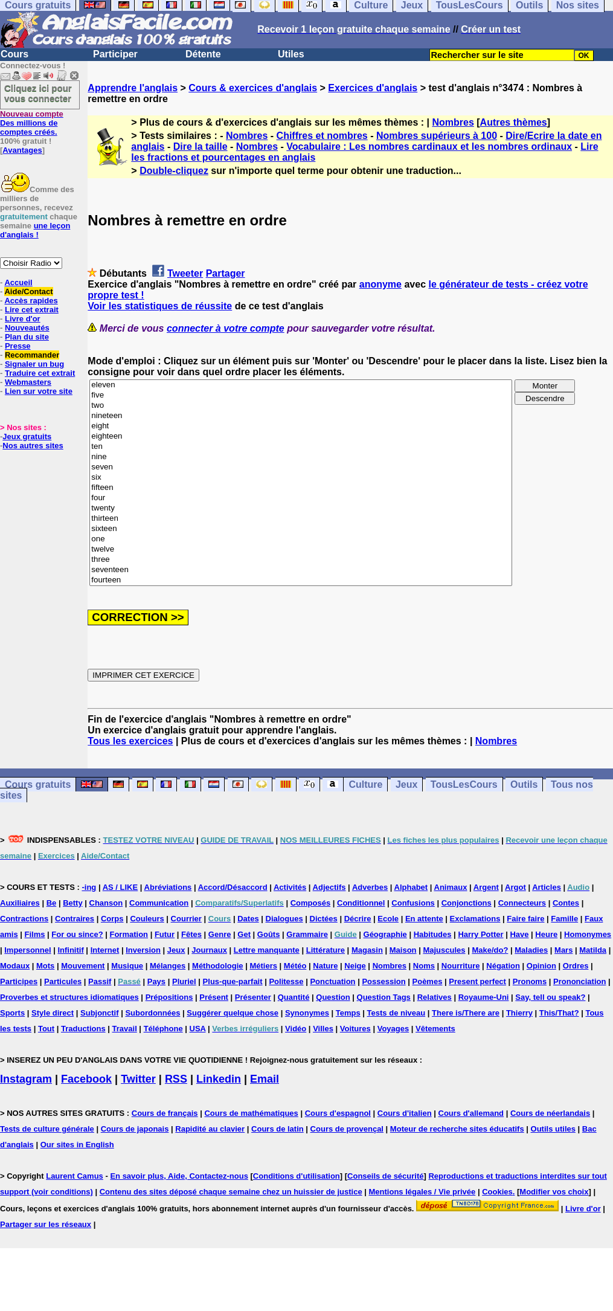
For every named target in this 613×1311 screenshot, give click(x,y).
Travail (124, 1028)
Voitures (355, 1028)
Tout (46, 1028)
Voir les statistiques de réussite (160, 306)
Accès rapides (30, 300)
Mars (563, 950)
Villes (323, 1028)
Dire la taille (200, 146)
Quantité (294, 997)
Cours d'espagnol (338, 1113)
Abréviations (168, 887)
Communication (158, 902)
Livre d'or (22, 318)
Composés (310, 902)
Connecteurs (522, 902)
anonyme (380, 284)
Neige (354, 965)
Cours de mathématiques (251, 1113)
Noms (424, 965)
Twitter (138, 1079)
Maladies (531, 950)
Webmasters (28, 382)
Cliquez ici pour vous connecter (38, 93)
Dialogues (284, 918)
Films (35, 934)
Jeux (406, 784)
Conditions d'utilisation (296, 1176)
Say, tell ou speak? (550, 997)
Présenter (253, 997)
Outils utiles (553, 1128)
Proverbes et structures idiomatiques (69, 997)
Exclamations (475, 918)
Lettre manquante (267, 950)
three (301, 560)
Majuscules (444, 950)
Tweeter (185, 273)
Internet (105, 950)
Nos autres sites (32, 445)
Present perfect (477, 981)
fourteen (301, 580)
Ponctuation (332, 981)
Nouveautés (27, 327)
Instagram (26, 1079)
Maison (403, 950)
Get (244, 934)
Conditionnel (361, 902)
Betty (73, 902)
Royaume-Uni (483, 997)
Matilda (592, 950)
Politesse (286, 981)
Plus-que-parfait (233, 981)
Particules (63, 981)
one (301, 539)
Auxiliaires (20, 902)
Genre (219, 934)
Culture (365, 784)
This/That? (559, 1012)
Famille (564, 918)
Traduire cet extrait (40, 373)
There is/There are (465, 1012)
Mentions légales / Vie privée (422, 1191)
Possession (383, 981)
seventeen (301, 570)
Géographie (385, 934)
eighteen (301, 436)
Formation (128, 934)
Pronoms (530, 981)
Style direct (52, 1012)
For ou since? (77, 934)
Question (333, 997)
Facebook (86, 1079)
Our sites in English (77, 1144)
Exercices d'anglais (372, 88)
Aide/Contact (28, 291)
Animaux (450, 887)
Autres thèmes (513, 122)
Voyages (393, 1028)
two (301, 406)
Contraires (74, 918)
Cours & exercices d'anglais (252, 88)
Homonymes (587, 934)
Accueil (18, 282)
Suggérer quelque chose (232, 1012)
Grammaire (307, 934)
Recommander (32, 354)
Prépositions (169, 997)
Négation (503, 965)
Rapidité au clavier (210, 1128)
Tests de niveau (396, 1012)
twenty (301, 508)
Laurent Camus (74, 1176)
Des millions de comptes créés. (31, 123)
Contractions (24, 918)
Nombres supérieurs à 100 (436, 135)
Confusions (413, 902)
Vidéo (295, 1028)
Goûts (268, 934)
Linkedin (218, 1079)
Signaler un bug (34, 364)
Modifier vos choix (553, 1191)
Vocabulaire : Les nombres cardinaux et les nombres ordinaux (429, 146)
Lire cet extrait (32, 309)
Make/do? (490, 950)
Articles (546, 887)
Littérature (325, 950)
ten (301, 447)
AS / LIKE (120, 887)
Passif (99, 981)
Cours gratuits (38, 784)
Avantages (22, 150)
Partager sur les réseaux (45, 1224)
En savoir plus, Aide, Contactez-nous (179, 1176)
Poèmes (427, 981)
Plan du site (27, 336)
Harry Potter (480, 934)
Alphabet (411, 887)
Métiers (263, 965)
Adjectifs (329, 887)
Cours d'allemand (471, 1113)
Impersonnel (27, 950)
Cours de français (165, 1113)
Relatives (434, 997)
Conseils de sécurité (385, 1176)
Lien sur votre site (38, 391)
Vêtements (435, 1028)
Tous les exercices (130, 741)
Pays (156, 981)
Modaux (15, 965)
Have (519, 934)
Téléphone (163, 1028)
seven (301, 467)
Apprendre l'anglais (133, 88)
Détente (203, 54)
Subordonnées (152, 1012)
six (301, 477)
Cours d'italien (404, 1113)
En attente (424, 918)
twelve (301, 549)
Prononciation (579, 981)
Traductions (83, 1028)
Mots (45, 965)
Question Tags (384, 997)
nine (301, 457)
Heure (546, 934)
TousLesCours (464, 784)
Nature (325, 965)
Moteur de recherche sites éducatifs (457, 1128)
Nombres (452, 122)
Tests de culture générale (47, 1128)
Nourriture (460, 965)
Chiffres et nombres (322, 135)
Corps (112, 918)
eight (301, 426)
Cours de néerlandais (550, 1113)
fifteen (301, 488)
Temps (348, 1012)
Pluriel (184, 981)
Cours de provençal (347, 1128)
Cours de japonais (135, 1128)
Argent (486, 887)
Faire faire (525, 918)
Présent (213, 997)
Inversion (143, 950)
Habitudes (433, 934)
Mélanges (167, 965)
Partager (225, 273)
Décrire (357, 918)
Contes (566, 902)
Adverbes (370, 887)
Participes (18, 981)
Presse (18, 345)
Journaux (209, 950)
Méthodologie (217, 965)
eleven (301, 385)
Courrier (186, 918)
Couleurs (147, 918)
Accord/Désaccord (233, 887)
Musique (127, 965)
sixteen (301, 529)
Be (52, 902)
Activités (290, 887)
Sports (12, 1012)
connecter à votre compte (225, 328)
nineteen (301, 416)
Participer (115, 54)
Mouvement (82, 965)
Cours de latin (277, 1128)
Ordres (576, 965)
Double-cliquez (174, 171)
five (301, 395)
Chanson (106, 902)
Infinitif (70, 950)
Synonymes (307, 1012)
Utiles (291, 54)
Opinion (541, 965)
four (301, 498)
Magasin (367, 950)
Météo (295, 965)
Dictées (324, 918)
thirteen (301, 519)
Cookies (497, 1191)
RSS (176, 1079)
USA (198, 1028)
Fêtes (191, 934)
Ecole (388, 918)
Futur (165, 934)
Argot (515, 887)
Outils (524, 784)
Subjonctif (99, 1012)
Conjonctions (466, 902)
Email (264, 1079)
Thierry (519, 1012)
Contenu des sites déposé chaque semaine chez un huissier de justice (231, 1191)
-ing (89, 887)
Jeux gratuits (26, 436)
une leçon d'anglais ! (35, 230)
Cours (14, 54)
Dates (247, 918)
